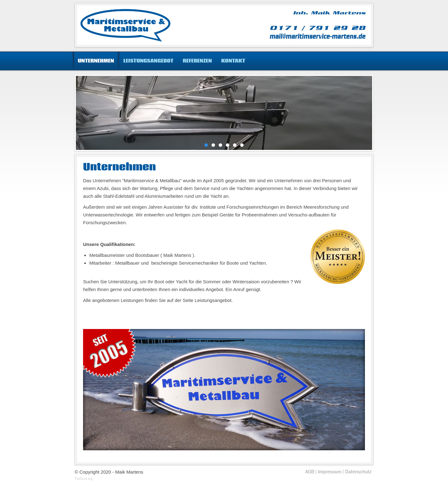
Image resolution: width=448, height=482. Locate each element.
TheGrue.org (83, 478)
